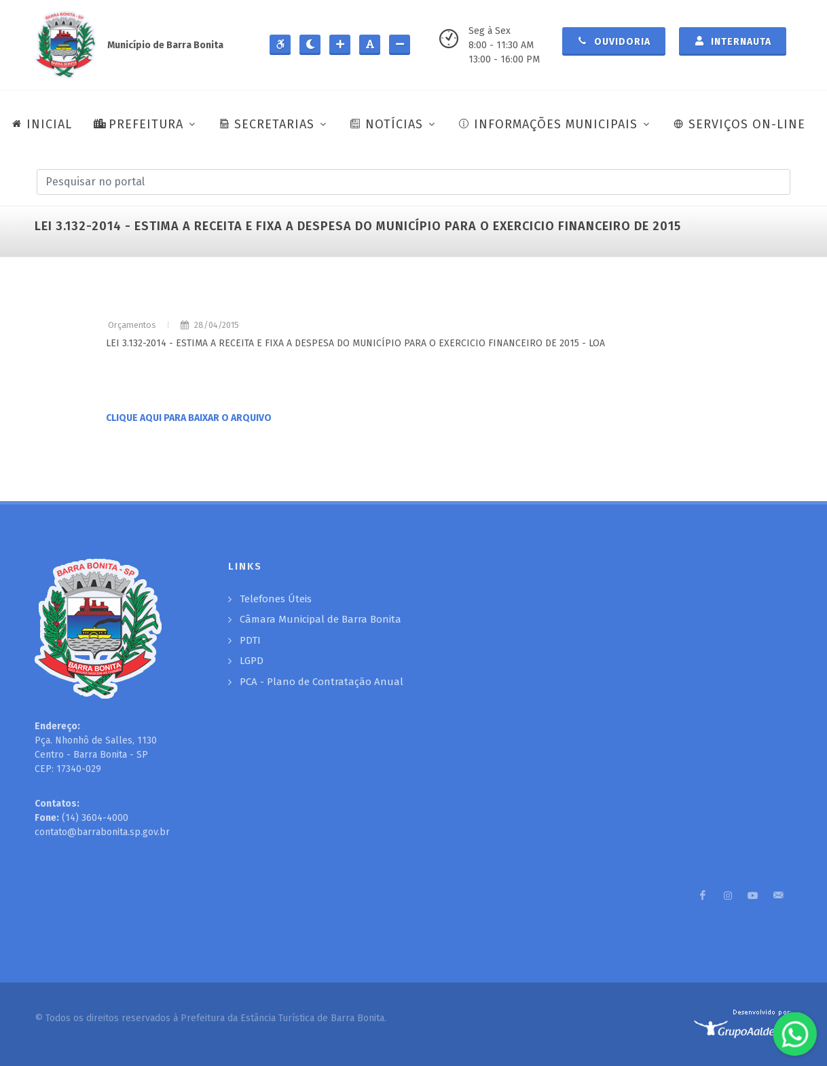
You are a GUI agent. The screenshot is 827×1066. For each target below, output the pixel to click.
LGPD (251, 661)
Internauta (732, 41)
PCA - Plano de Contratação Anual (321, 682)
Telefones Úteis (276, 599)
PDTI (250, 640)
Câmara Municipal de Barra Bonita (320, 619)
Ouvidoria (613, 41)
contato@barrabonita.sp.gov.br (102, 832)
